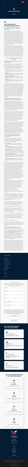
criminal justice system (17, 102)
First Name (5, 287)
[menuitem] (10, 465)
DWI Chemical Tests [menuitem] (7, 260)
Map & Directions (14, 443)
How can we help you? (7, 305)
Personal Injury (14, 451)
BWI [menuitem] (4, 271)
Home (14, 447)
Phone (5, 294)
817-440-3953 (14, 436)
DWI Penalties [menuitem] (6, 258)
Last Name (5, 291)
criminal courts (6, 182)
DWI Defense (14, 450)
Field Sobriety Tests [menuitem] (7, 262)
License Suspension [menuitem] (7, 267)
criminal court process (13, 66)
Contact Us (14, 14)
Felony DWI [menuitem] (5, 276)
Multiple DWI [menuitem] (6, 269)
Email (5, 298)
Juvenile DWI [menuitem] (6, 265)
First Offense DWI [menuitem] (6, 274)
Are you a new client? (7, 301)
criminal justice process (12, 139)
